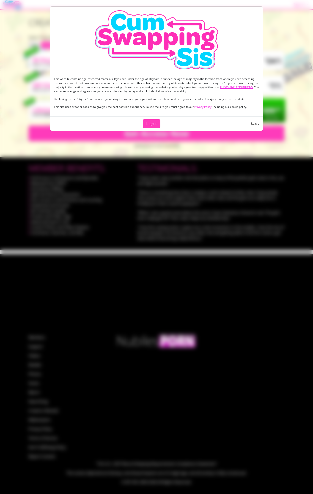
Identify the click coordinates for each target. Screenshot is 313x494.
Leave (255, 123)
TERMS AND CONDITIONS (236, 87)
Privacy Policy (202, 107)
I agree (151, 123)
